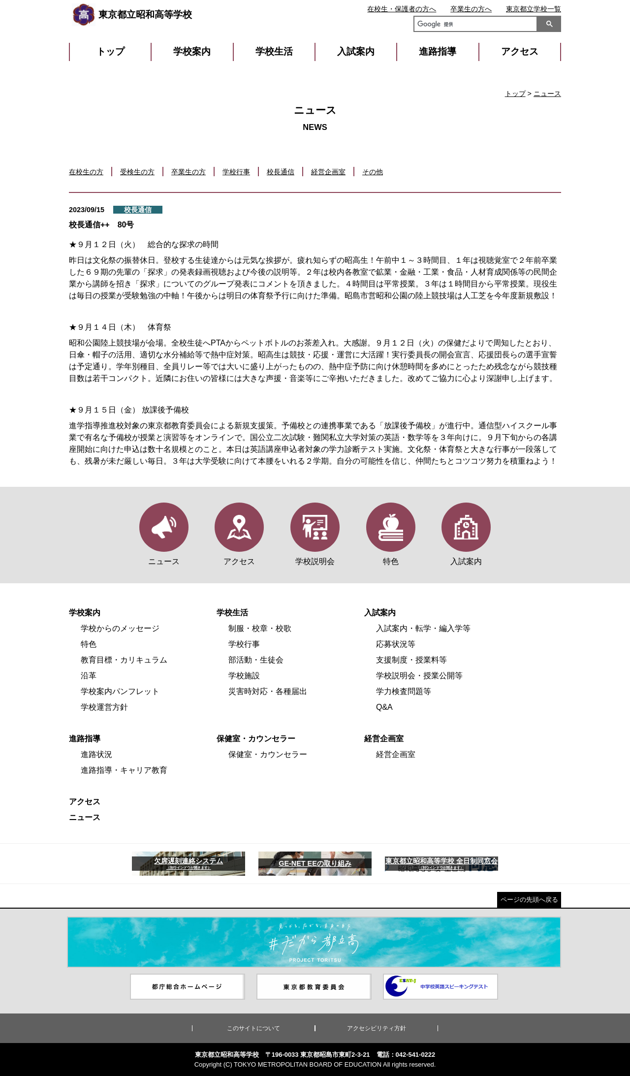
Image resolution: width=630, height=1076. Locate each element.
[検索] (473, 25)
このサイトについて (253, 1028)
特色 (88, 644)
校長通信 (280, 172)
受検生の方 (137, 172)
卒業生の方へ (471, 9)
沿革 (88, 675)
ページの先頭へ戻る (529, 899)
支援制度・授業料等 (411, 660)
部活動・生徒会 (256, 660)
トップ (110, 51)
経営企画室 (328, 172)
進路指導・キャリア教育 (124, 770)
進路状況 (96, 754)
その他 (372, 172)
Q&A (384, 707)
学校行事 (236, 172)
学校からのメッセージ (120, 628)
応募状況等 (395, 644)
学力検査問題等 (403, 691)
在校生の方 (86, 172)
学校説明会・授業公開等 (419, 675)
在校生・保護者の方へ (401, 9)
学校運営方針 (104, 707)
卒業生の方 (188, 172)
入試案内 (356, 51)
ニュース (547, 93)
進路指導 (437, 51)
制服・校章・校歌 (259, 628)
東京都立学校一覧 (533, 9)
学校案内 (192, 51)
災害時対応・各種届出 (267, 691)
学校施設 (244, 675)
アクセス (519, 51)
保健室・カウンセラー (256, 738)
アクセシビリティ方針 (376, 1028)
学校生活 (274, 51)
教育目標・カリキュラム (124, 660)
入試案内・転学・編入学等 (423, 628)
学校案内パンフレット (120, 691)
